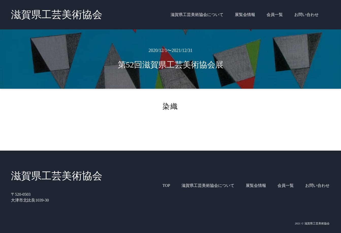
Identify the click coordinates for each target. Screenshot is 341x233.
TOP (166, 185)
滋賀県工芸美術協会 (56, 14)
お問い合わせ (306, 14)
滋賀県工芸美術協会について (197, 14)
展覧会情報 (245, 14)
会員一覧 (275, 14)
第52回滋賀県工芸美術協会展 (170, 64)
